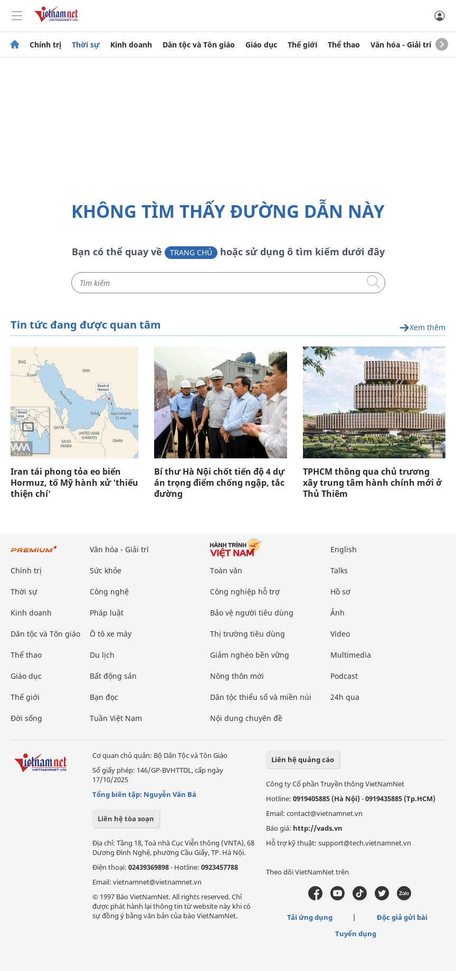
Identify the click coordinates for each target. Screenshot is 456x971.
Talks (339, 570)
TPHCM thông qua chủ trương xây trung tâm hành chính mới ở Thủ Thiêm (372, 482)
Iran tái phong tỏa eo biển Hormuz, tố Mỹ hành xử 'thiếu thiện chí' (74, 482)
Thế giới (302, 45)
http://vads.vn (318, 828)
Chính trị (45, 45)
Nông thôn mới (237, 676)
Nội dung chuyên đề (246, 718)
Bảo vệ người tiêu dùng (251, 613)
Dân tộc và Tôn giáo (199, 45)
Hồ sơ (340, 592)
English (343, 549)
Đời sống (26, 718)
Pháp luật (107, 613)
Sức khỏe (105, 570)
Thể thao (344, 45)
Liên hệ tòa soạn (126, 818)
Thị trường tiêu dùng (247, 634)
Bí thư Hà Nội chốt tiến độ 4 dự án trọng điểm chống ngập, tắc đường (219, 482)
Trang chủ (191, 252)
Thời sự (86, 45)
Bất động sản (113, 676)
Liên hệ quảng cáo (302, 759)
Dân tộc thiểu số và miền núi (260, 697)
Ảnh (337, 613)
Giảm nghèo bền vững (249, 655)
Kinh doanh (131, 45)
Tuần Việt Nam (116, 718)
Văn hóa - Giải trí (400, 45)
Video (340, 634)
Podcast (344, 676)
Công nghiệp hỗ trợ (245, 592)
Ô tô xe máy (110, 634)
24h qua (344, 697)
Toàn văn (226, 570)
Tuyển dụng (355, 933)
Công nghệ (109, 592)
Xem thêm (422, 327)
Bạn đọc (104, 697)
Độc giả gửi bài (402, 917)
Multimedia (350, 655)
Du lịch (102, 655)
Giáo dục (261, 45)
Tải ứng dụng (309, 917)
